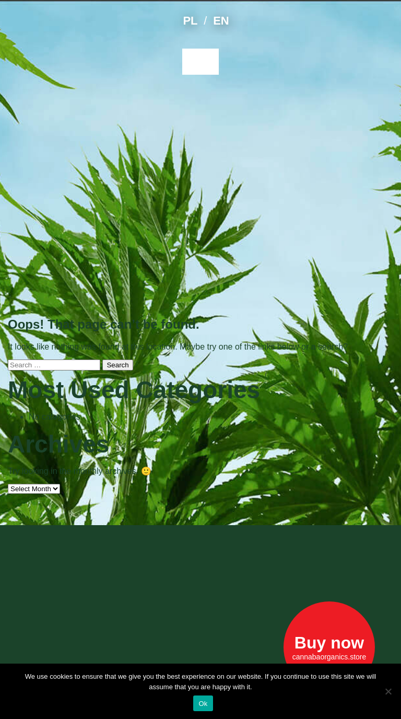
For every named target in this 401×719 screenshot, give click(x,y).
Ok (202, 704)
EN (221, 20)
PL (190, 20)
